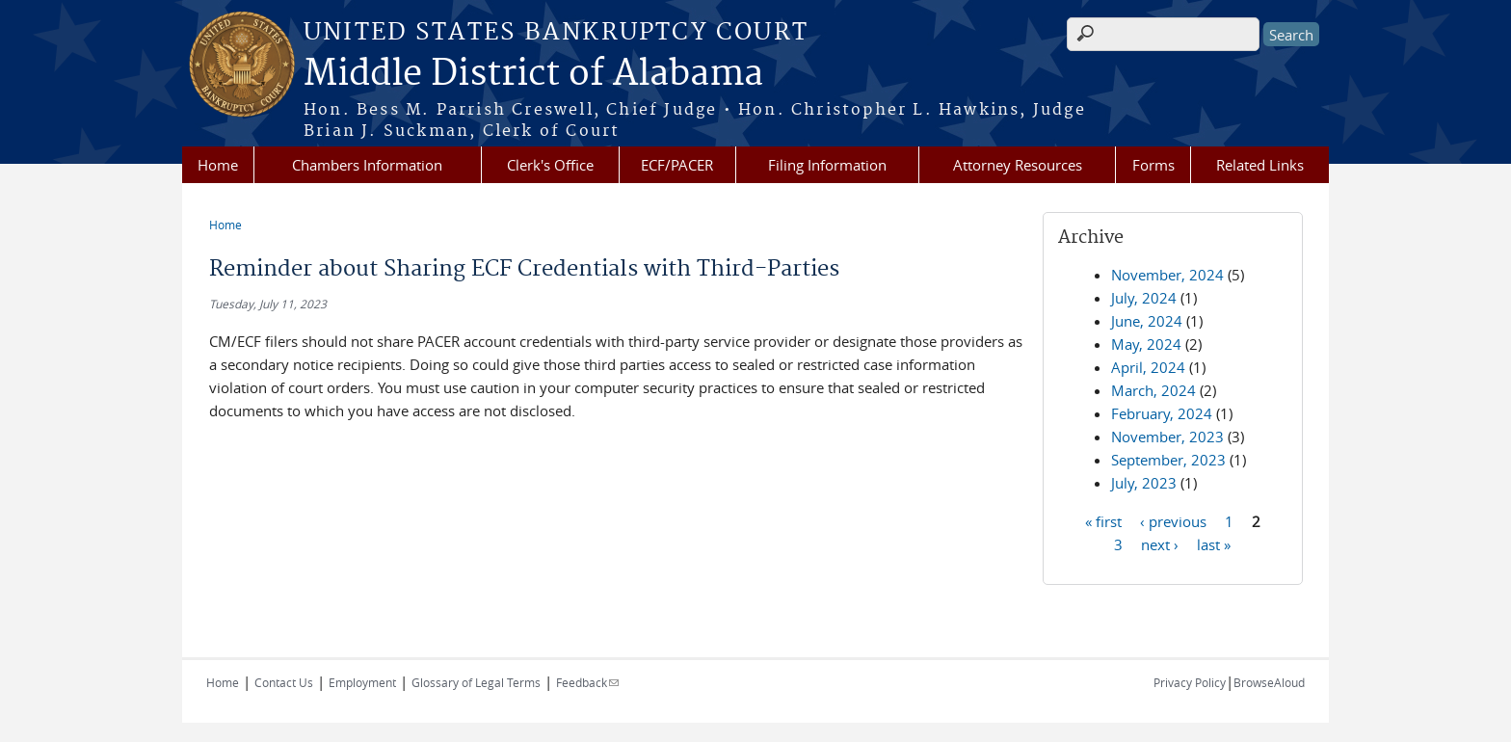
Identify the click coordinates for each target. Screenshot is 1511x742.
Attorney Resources (1017, 164)
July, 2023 (1144, 482)
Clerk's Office (550, 164)
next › (1160, 543)
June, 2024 (1146, 321)
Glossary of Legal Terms (476, 682)
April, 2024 (1148, 367)
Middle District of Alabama (533, 74)
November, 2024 (1167, 274)
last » (1214, 543)
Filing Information (827, 164)
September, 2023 (1168, 459)
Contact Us (283, 682)
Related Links (1260, 164)
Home (218, 164)
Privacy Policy (1189, 682)
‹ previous (1173, 520)
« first (1103, 520)
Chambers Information (367, 164)
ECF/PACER (677, 164)
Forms (1153, 164)
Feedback (587, 682)
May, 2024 (1146, 344)
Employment (362, 682)
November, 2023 (1167, 436)
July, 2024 (1144, 297)
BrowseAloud (1269, 682)
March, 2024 (1153, 390)
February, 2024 (1161, 413)
